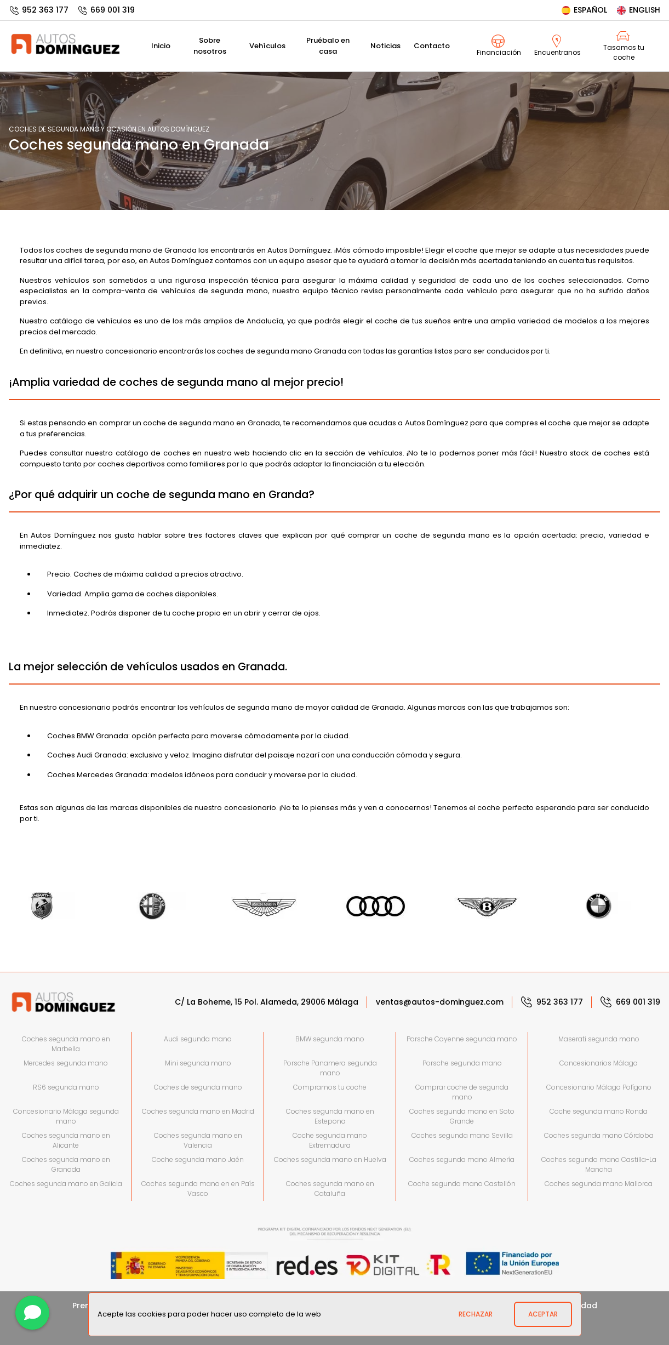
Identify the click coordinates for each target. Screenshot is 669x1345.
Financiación (499, 46)
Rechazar (476, 1314)
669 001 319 (106, 9)
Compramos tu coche (330, 1087)
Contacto (432, 46)
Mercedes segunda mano (66, 1063)
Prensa (86, 1305)
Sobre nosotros (209, 45)
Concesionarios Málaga (598, 1063)
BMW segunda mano (329, 1039)
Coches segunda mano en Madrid (198, 1111)
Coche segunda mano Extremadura (330, 1140)
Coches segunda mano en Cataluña (330, 1188)
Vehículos (267, 46)
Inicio (160, 46)
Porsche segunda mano (462, 1063)
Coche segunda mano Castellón (462, 1183)
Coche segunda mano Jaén (198, 1159)
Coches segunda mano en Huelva (330, 1159)
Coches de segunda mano (198, 1087)
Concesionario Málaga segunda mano (66, 1116)
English (638, 9)
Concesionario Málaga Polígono (598, 1087)
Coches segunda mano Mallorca (599, 1183)
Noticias (385, 46)
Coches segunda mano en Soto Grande (461, 1116)
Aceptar (543, 1314)
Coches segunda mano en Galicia (66, 1183)
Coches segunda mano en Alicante (66, 1140)
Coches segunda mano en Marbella (66, 1043)
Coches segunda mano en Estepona (330, 1116)
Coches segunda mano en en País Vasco (198, 1188)
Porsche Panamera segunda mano (330, 1068)
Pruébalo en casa (328, 45)
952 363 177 (38, 9)
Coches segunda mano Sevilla (462, 1135)
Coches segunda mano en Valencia (198, 1140)
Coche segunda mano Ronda (599, 1111)
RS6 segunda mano (66, 1087)
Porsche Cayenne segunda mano (462, 1039)
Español (584, 9)
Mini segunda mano (198, 1063)
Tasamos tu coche (623, 46)
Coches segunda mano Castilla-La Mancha (598, 1164)
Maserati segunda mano (598, 1039)
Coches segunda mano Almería (461, 1159)
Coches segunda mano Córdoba (599, 1135)
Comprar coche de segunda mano (461, 1092)
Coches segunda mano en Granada (66, 1164)
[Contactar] (32, 1313)
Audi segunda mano (198, 1039)
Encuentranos (557, 46)
